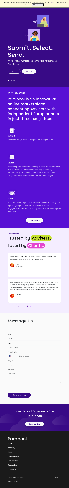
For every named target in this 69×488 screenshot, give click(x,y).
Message (11, 370)
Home (10, 443)
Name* (10, 334)
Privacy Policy (13, 482)
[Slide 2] (11, 80)
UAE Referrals (13, 461)
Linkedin (57, 477)
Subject (10, 361)
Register (29, 71)
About (10, 452)
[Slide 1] (8, 80)
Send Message (19, 395)
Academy (11, 448)
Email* (10, 343)
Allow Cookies (38, 5)
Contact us (12, 469)
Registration (12, 465)
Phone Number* (13, 352)
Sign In (14, 71)
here (52, 2)
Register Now (35, 424)
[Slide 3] (14, 80)
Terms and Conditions (16, 477)
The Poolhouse (13, 456)
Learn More (35, 220)
